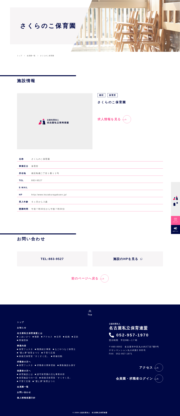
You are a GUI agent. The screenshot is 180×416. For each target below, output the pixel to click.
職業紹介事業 (44, 349)
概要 (37, 337)
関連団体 (23, 340)
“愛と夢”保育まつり (29, 353)
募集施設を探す (68, 365)
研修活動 (57, 356)
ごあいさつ (25, 337)
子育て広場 (49, 353)
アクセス (47, 337)
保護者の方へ (24, 371)
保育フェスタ (26, 349)
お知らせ (21, 328)
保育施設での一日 (28, 378)
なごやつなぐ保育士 (65, 349)
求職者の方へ (24, 362)
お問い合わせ (24, 392)
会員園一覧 (23, 387)
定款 (76, 337)
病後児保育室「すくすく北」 (34, 356)
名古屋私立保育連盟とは (29, 333)
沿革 (58, 337)
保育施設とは (26, 374)
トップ (20, 322)
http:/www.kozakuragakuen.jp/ (49, 195)
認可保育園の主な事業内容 (51, 374)
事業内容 (21, 346)
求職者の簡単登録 (46, 365)
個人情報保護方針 (26, 398)
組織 (67, 337)
